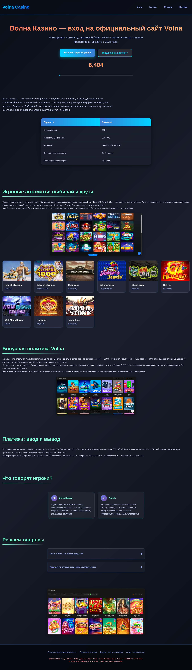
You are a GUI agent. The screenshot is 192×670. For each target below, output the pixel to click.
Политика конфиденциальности (62, 652)
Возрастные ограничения (111, 652)
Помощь (183, 7)
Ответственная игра (135, 652)
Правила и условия (88, 652)
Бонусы (153, 7)
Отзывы (168, 7)
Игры (139, 7)
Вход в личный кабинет (115, 53)
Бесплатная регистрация (77, 52)
